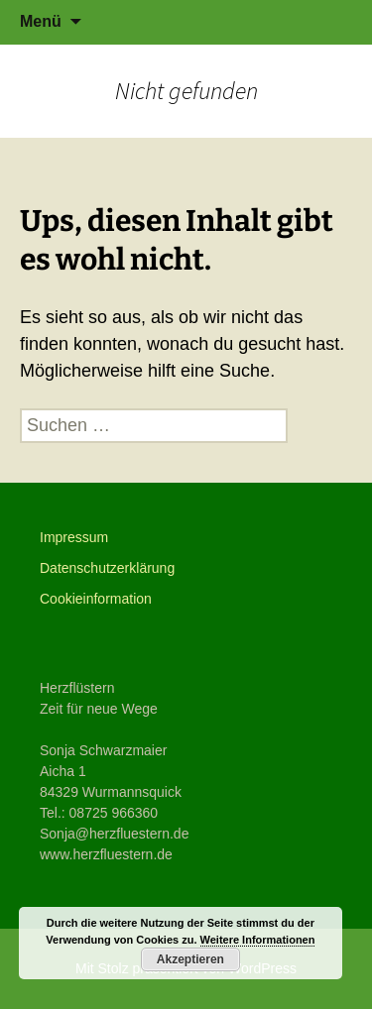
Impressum (74, 537)
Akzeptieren (190, 959)
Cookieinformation (96, 599)
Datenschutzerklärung (107, 568)
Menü (41, 21)
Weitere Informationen (257, 940)
